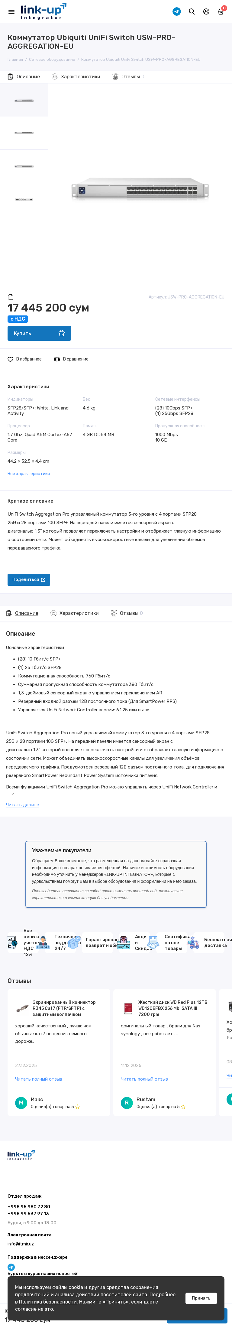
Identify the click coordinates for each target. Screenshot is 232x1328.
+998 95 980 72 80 (29, 1206)
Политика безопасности (48, 1302)
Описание (28, 77)
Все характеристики (29, 473)
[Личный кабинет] (206, 11)
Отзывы (132, 77)
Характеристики (80, 77)
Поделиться (28, 579)
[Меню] (11, 11)
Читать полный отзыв (38, 1079)
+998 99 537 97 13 (28, 1213)
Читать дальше (22, 805)
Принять (201, 1298)
